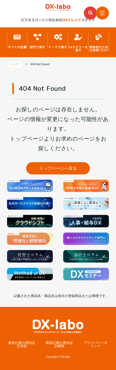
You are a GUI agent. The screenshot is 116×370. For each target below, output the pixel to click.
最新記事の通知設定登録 (21, 344)
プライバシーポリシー (95, 344)
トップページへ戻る (58, 168)
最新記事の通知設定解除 (59, 344)
